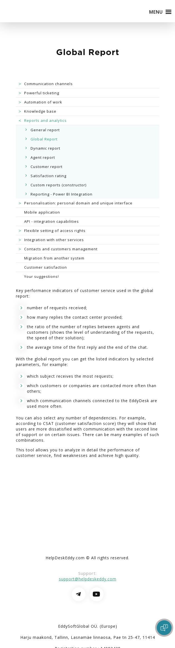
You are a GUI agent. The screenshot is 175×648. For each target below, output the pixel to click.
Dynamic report (45, 148)
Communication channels (45, 83)
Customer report (46, 166)
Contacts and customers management (57, 249)
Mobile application (42, 212)
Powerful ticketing (38, 93)
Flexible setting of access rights (51, 230)
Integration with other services (50, 240)
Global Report (44, 139)
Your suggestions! (41, 276)
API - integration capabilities (51, 221)
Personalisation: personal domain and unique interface (74, 203)
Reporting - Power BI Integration (61, 194)
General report (45, 129)
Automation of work (39, 102)
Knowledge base (36, 111)
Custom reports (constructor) (58, 184)
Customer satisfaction (45, 267)
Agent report (43, 157)
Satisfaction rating (48, 175)
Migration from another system (54, 258)
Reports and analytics (42, 120)
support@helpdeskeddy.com (87, 579)
